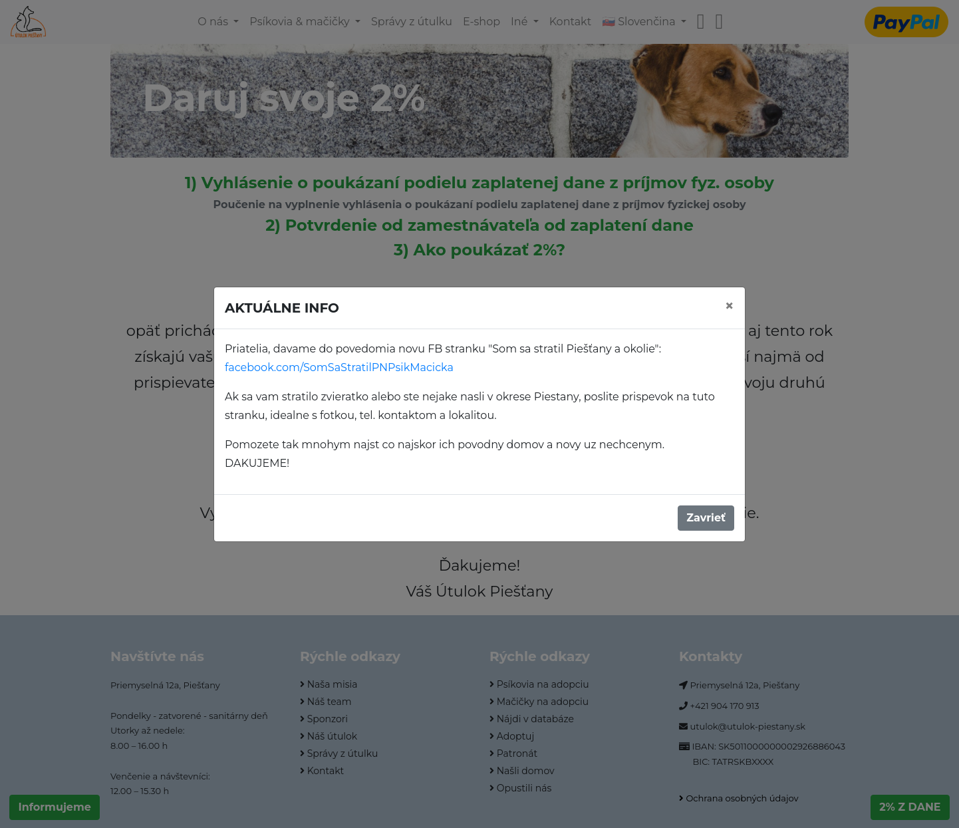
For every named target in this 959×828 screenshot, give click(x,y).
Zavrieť (706, 517)
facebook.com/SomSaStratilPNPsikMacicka (339, 367)
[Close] (729, 306)
